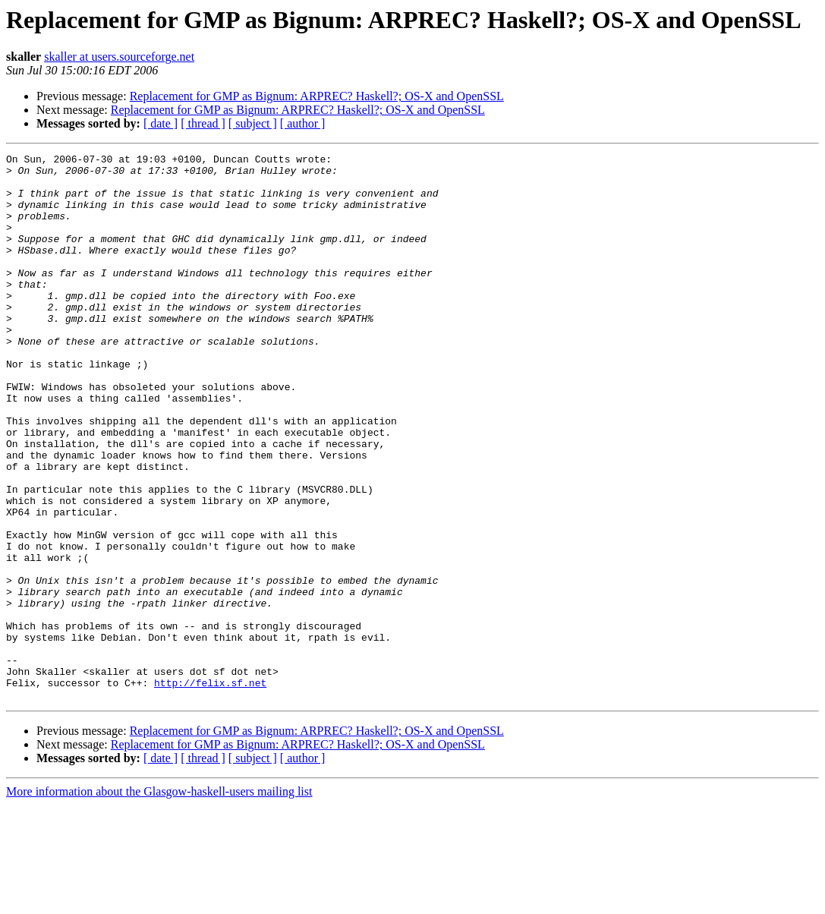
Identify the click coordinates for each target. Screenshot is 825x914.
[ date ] (160, 123)
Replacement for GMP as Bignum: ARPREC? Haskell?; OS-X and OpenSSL (317, 96)
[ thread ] (203, 123)
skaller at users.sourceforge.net (119, 56)
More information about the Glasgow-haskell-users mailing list (159, 900)
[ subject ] (252, 123)
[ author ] (303, 123)
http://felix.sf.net (210, 789)
